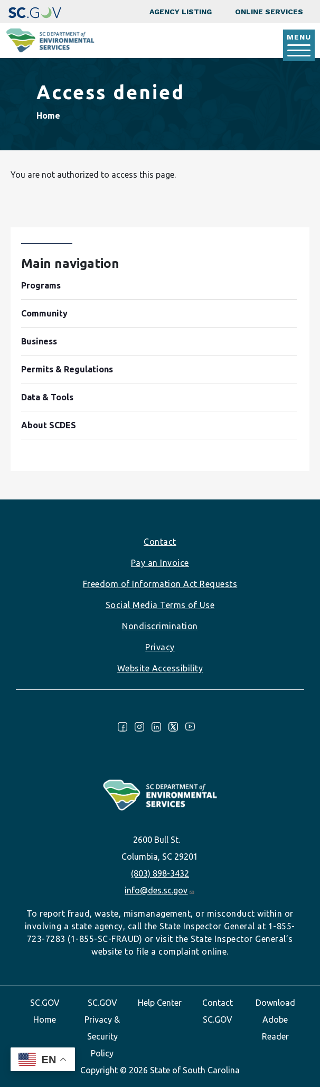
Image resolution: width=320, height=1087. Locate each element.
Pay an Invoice (160, 562)
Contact (160, 541)
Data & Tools (47, 397)
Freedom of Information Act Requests (160, 584)
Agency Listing (180, 11)
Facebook (122, 727)
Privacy (160, 647)
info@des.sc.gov (160, 890)
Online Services (269, 11)
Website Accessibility (160, 668)
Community (44, 313)
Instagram (139, 727)
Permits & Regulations (67, 369)
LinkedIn (156, 727)
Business (39, 341)
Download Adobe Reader (275, 1019)
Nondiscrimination (160, 626)
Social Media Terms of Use (160, 605)
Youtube (190, 727)
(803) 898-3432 (160, 873)
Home (48, 115)
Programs (41, 285)
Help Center (160, 1002)
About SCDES (48, 425)
